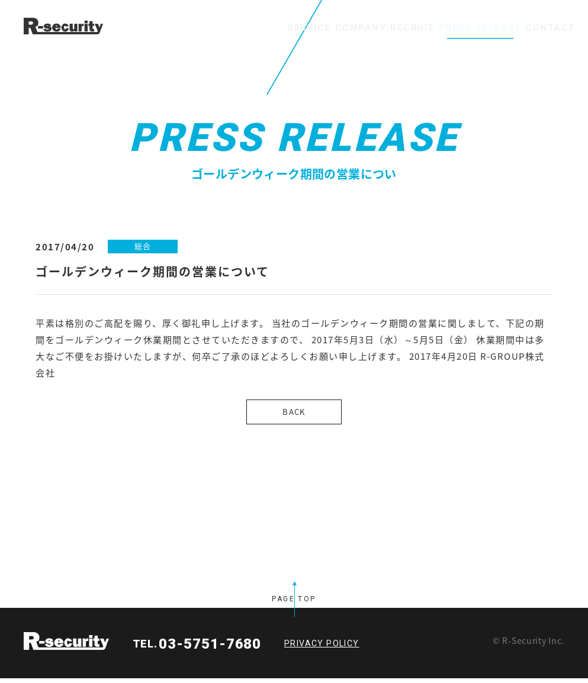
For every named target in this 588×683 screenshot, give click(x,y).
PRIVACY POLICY (321, 648)
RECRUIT (365, 27)
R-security (66, 646)
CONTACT (540, 27)
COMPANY (294, 27)
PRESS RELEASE (451, 27)
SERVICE (223, 27)
